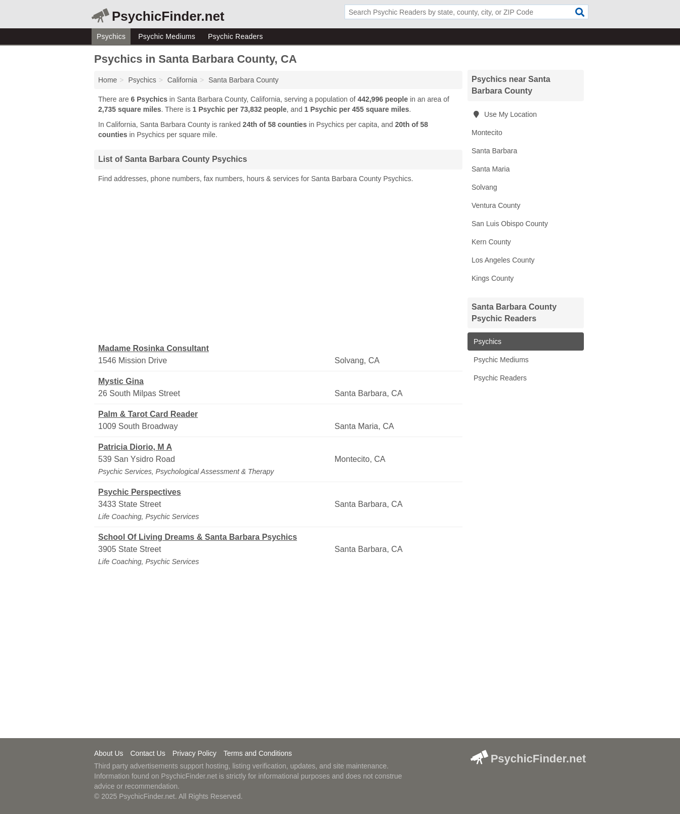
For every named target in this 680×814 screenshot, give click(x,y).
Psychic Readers (235, 36)
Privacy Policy (195, 753)
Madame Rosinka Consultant (153, 348)
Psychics (111, 36)
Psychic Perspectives (139, 492)
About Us (108, 753)
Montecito (487, 132)
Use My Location (504, 114)
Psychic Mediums (166, 36)
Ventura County (496, 205)
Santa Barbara (494, 151)
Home (107, 80)
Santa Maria (490, 169)
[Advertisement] (278, 263)
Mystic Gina (121, 381)
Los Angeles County (503, 260)
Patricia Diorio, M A (135, 447)
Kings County (493, 278)
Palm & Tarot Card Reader (148, 414)
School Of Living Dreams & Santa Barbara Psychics (197, 537)
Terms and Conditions (258, 753)
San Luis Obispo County (510, 224)
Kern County (491, 242)
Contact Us (147, 753)
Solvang (484, 187)
